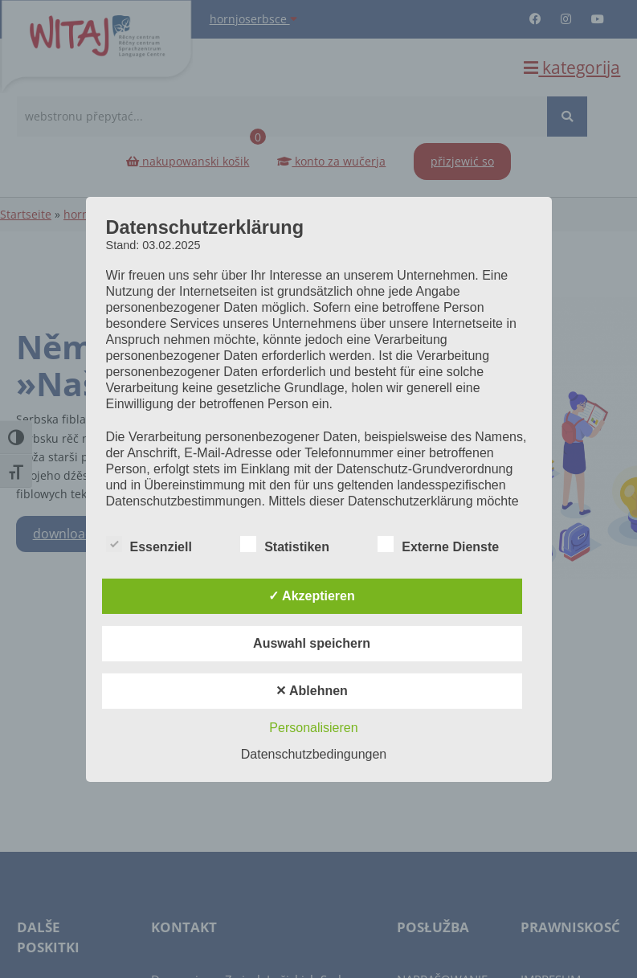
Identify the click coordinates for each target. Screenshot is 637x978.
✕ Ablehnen (312, 691)
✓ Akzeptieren (311, 596)
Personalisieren (313, 728)
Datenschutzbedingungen (313, 754)
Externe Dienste (438, 545)
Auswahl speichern (311, 643)
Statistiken (284, 545)
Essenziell (149, 545)
